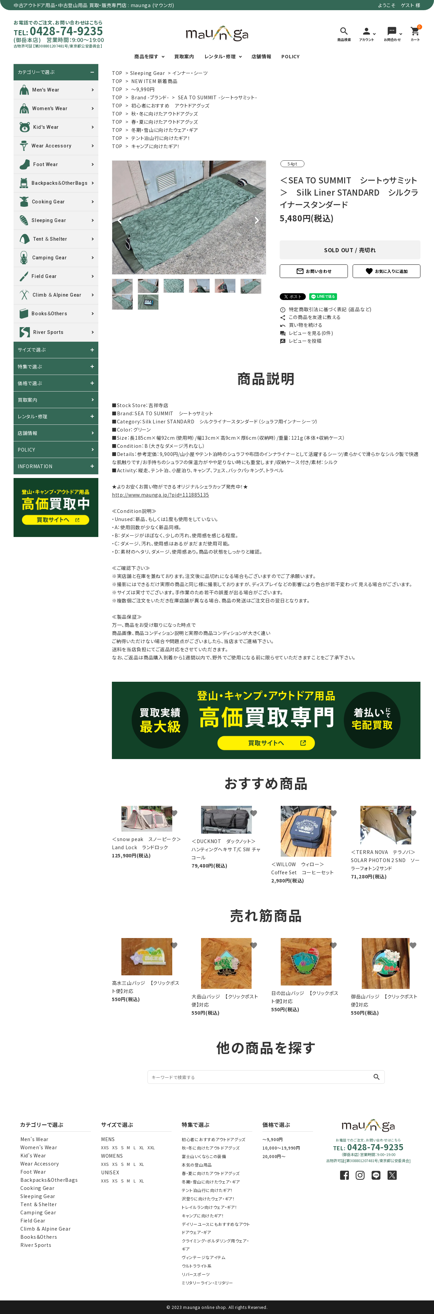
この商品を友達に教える (310, 317)
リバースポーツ (196, 1274)
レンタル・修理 (220, 56)
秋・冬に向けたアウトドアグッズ (164, 113)
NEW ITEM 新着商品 (154, 81)
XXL (151, 1147)
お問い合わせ (313, 271)
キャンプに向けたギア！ (155, 146)
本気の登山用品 (197, 1165)
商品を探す (146, 56)
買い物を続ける (301, 324)
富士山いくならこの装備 (204, 1156)
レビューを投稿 (301, 340)
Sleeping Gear (147, 72)
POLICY (290, 56)
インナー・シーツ (190, 72)
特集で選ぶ (30, 366)
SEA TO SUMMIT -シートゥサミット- (217, 97)
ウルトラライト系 (197, 1266)
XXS (105, 1147)
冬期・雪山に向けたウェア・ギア (164, 129)
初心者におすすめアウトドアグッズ (213, 1139)
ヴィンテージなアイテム (203, 1257)
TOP (117, 72)
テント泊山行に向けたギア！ (160, 138)
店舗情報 (262, 56)
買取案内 (184, 56)
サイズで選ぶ (31, 350)
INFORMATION (35, 466)
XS (114, 1147)
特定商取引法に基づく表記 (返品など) (326, 309)
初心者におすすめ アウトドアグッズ (170, 105)
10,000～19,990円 (281, 1148)
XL (141, 1147)
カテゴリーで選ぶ (36, 72)
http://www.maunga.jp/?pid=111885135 (160, 494)
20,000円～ (274, 1156)
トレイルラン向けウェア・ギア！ (209, 1207)
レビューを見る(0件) (306, 333)
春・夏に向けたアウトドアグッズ (164, 121)
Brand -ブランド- (150, 97)
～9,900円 (272, 1139)
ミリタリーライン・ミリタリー (207, 1283)
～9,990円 (143, 89)
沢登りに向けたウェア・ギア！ (208, 1198)
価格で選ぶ (30, 383)
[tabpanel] (189, 217)
